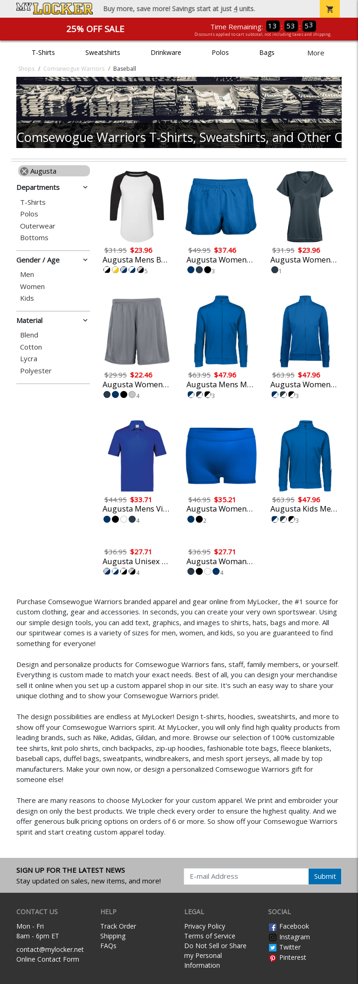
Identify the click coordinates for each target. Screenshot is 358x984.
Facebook (288, 926)
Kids (27, 298)
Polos (220, 52)
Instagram (289, 936)
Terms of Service (209, 935)
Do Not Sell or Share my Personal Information (215, 955)
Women (32, 286)
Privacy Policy (204, 926)
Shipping (112, 935)
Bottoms (34, 238)
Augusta (38, 170)
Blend (29, 335)
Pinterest (287, 957)
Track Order (118, 926)
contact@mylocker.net (50, 949)
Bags (267, 52)
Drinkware (166, 52)
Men (27, 274)
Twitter (284, 947)
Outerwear (37, 226)
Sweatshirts (102, 52)
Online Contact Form (47, 959)
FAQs (108, 945)
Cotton (31, 347)
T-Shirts (43, 52)
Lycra (28, 359)
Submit (325, 876)
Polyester (36, 371)
